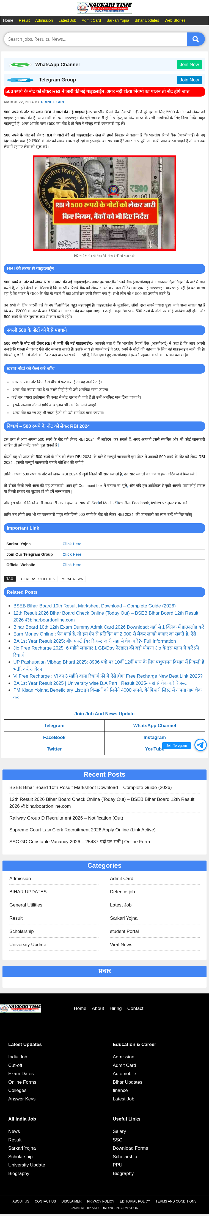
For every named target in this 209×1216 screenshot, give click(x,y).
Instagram (155, 737)
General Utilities (38, 578)
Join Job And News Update (105, 713)
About (98, 1008)
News (14, 1131)
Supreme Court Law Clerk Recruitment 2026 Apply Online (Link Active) (82, 829)
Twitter (54, 749)
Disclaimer (72, 1201)
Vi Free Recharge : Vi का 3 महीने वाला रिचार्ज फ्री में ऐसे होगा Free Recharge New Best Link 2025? (107, 676)
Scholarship (21, 931)
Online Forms (22, 1082)
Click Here (71, 544)
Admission (44, 20)
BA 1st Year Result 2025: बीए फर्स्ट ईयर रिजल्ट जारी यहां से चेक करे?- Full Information (94, 641)
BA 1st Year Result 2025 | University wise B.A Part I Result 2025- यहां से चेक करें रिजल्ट (100, 683)
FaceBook (54, 737)
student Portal (124, 931)
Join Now (189, 64)
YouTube (154, 749)
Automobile (124, 1073)
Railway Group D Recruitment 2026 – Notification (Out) (66, 818)
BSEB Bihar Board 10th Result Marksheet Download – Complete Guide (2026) (94, 606)
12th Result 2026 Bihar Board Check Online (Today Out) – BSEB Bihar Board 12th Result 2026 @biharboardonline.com (101, 803)
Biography (18, 1173)
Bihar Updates (147, 20)
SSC (117, 1140)
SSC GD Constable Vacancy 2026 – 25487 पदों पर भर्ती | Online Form (79, 841)
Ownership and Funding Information (104, 1208)
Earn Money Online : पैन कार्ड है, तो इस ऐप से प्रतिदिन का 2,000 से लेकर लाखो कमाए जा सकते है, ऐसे (104, 634)
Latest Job (67, 20)
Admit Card (91, 20)
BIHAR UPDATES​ (28, 891)
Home (8, 20)
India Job (17, 1056)
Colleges (17, 1090)
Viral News (72, 578)
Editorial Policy (135, 1201)
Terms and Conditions (176, 1201)
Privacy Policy (100, 1201)
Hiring (115, 1008)
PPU (117, 1165)
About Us (20, 1201)
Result (24, 20)
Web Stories (175, 20)
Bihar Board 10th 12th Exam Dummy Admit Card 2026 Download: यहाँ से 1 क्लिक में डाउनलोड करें (108, 627)
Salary (119, 1131)
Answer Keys (21, 1099)
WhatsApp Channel (154, 725)
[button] (200, 745)
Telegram (54, 725)
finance (120, 1090)
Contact (135, 1008)
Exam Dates (21, 1073)
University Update (27, 944)
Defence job (122, 891)
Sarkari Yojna (117, 20)
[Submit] (196, 39)
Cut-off (15, 1065)
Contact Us (45, 1201)
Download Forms (130, 1148)
